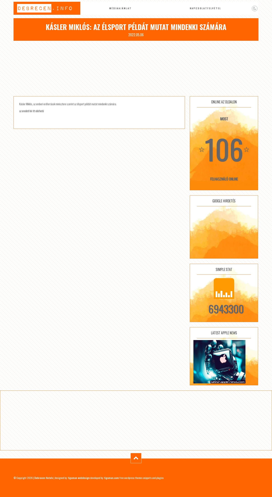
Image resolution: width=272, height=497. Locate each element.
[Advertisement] (136, 68)
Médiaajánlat (120, 8)
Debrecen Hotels (43, 478)
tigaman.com (111, 478)
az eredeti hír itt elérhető (31, 111)
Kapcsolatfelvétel (206, 8)
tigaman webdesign (79, 478)
